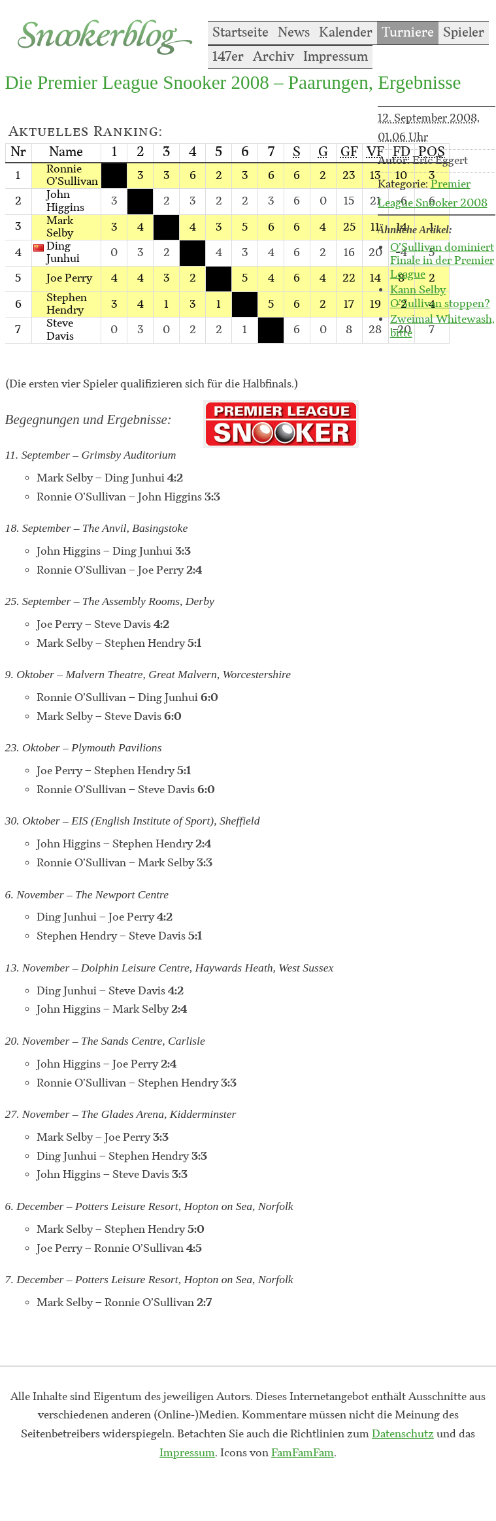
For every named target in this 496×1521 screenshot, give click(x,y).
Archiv (273, 57)
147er (228, 57)
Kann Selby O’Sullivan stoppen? (440, 297)
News (294, 33)
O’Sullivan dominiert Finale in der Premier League (442, 261)
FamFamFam (302, 1453)
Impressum (335, 57)
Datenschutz (403, 1434)
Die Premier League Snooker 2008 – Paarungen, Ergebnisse (233, 82)
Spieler (463, 33)
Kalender (345, 33)
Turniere (408, 33)
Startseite (240, 33)
